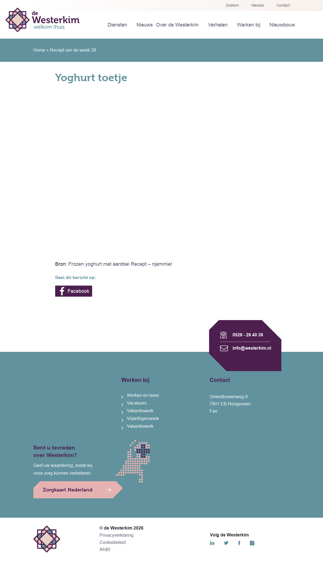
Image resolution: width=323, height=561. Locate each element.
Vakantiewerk (140, 410)
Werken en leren (143, 395)
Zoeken (232, 5)
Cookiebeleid (113, 542)
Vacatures (136, 403)
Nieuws (257, 5)
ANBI (105, 549)
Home (39, 50)
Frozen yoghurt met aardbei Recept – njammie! (120, 264)
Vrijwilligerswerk (143, 418)
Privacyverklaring (117, 535)
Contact (283, 5)
